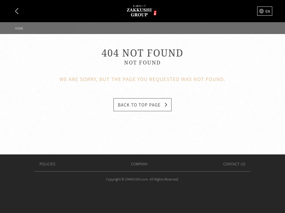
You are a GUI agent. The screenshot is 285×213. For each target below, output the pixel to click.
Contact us (234, 163)
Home (19, 28)
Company (139, 163)
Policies (47, 163)
